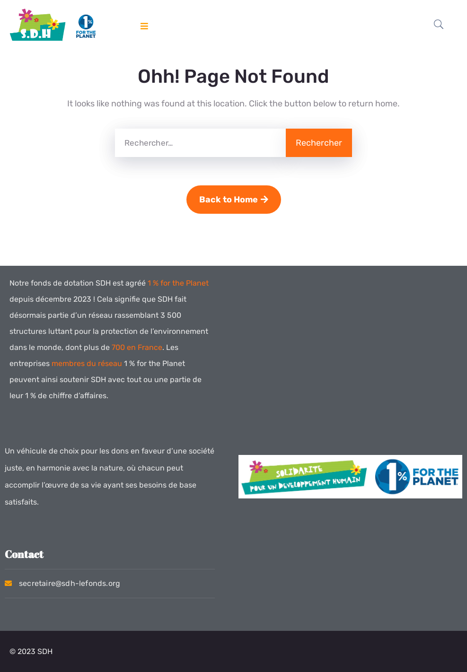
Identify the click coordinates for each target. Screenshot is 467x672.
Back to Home (233, 199)
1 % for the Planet (178, 283)
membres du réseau (87, 363)
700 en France (137, 347)
